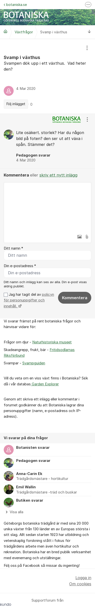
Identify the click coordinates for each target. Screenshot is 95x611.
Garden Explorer (45, 384)
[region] (47, 76)
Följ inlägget (15, 104)
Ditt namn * (13, 248)
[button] (79, 237)
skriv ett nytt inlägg (58, 175)
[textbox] (47, 207)
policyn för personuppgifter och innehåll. (29, 300)
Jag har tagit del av (29, 300)
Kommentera (74, 297)
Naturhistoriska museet (52, 342)
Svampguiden (33, 363)
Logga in (83, 577)
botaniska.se (15, 4)
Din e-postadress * (20, 266)
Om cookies (80, 583)
